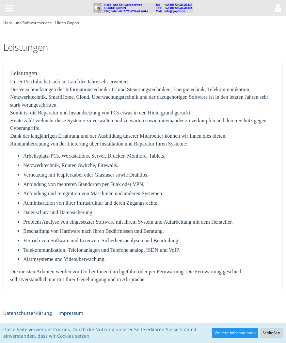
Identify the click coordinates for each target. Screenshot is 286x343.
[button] (8, 8)
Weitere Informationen (235, 332)
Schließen (271, 332)
